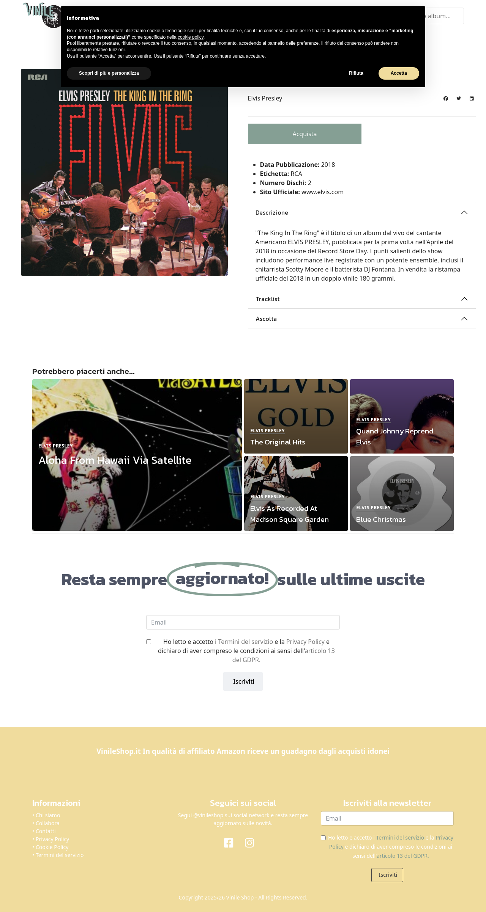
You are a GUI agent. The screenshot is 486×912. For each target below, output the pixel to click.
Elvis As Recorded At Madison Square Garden (289, 513)
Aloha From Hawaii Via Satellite (114, 459)
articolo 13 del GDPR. (403, 855)
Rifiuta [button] (356, 73)
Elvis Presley (265, 97)
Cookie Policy (52, 846)
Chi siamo (48, 814)
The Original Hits (277, 441)
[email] (243, 621)
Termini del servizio (245, 641)
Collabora (48, 822)
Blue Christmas (381, 518)
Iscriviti (243, 681)
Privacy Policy (305, 641)
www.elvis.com (322, 191)
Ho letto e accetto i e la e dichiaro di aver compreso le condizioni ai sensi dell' (246, 650)
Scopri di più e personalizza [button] (109, 73)
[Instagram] (253, 841)
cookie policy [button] (191, 37)
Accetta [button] (399, 73)
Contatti (46, 830)
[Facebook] (232, 841)
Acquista (304, 133)
